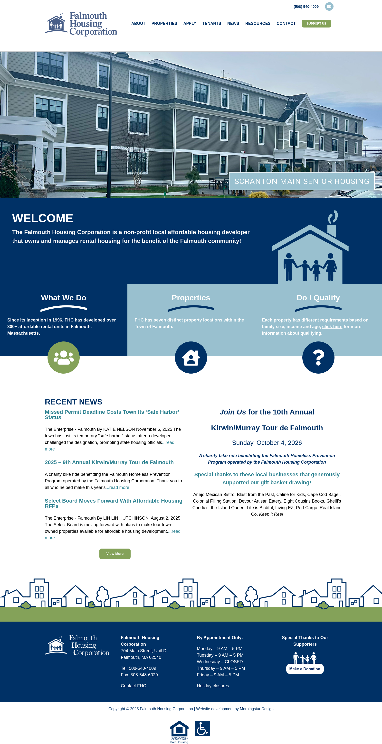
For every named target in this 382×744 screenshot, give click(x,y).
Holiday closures (213, 685)
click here (332, 326)
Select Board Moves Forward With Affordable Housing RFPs (113, 503)
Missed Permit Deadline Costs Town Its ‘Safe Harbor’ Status (112, 414)
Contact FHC (133, 685)
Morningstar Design (257, 709)
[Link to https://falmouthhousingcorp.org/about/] (64, 357)
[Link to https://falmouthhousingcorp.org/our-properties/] (191, 357)
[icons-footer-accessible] (203, 722)
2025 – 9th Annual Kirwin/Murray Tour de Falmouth (109, 462)
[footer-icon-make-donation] (305, 654)
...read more (117, 487)
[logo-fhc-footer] (77, 637)
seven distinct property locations (188, 320)
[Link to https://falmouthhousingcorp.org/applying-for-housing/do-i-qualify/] (318, 357)
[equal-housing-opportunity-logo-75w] (179, 722)
